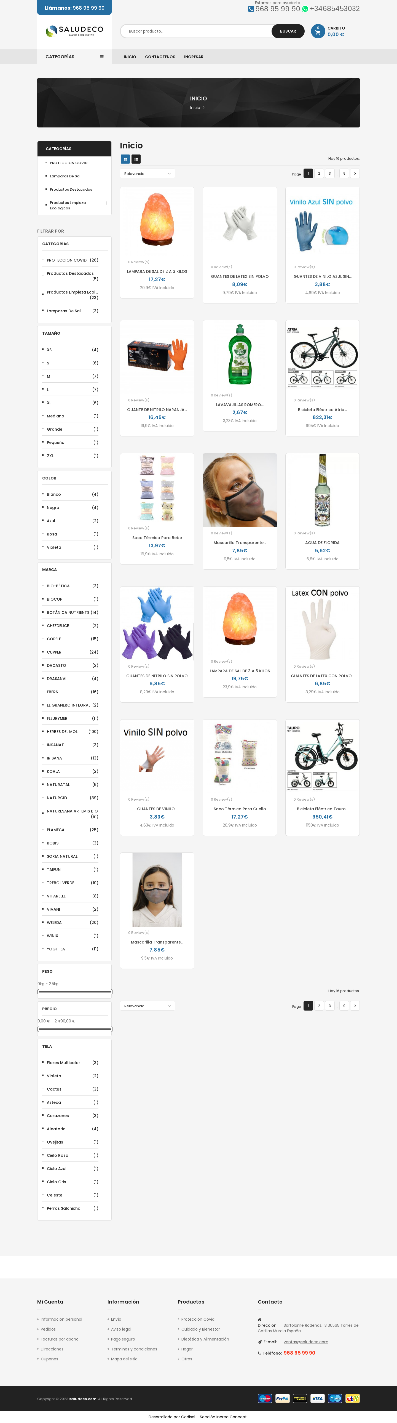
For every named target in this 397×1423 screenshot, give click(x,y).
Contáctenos (160, 57)
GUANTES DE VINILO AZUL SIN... (323, 276)
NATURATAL (72, 784)
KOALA (72, 771)
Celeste (72, 1195)
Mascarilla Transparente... (240, 542)
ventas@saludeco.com (306, 1342)
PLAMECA (72, 830)
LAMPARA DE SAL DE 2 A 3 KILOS (157, 271)
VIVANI (72, 909)
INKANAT (72, 745)
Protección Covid (197, 1319)
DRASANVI (72, 678)
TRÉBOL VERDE (72, 883)
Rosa (72, 534)
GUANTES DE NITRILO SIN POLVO (157, 676)
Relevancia (148, 173)
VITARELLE (72, 896)
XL (72, 403)
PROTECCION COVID (68, 163)
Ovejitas (72, 1142)
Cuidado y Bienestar (200, 1329)
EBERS (72, 692)
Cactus (72, 1089)
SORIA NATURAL (72, 856)
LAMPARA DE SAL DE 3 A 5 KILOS (240, 671)
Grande (72, 429)
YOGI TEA (72, 949)
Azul (72, 521)
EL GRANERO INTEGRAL (72, 705)
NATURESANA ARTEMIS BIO (72, 813)
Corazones (72, 1115)
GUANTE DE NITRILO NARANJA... (157, 409)
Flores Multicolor (72, 1062)
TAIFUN (72, 869)
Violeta (72, 547)
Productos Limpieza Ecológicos (68, 205)
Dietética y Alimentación (205, 1339)
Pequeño (72, 442)
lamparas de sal (65, 176)
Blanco (72, 494)
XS (72, 350)
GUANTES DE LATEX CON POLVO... (322, 676)
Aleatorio (72, 1129)
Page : (297, 174)
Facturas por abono (60, 1339)
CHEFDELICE (72, 625)
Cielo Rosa (72, 1155)
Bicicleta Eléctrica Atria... (322, 409)
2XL (72, 456)
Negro (72, 507)
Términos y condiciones (134, 1349)
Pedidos (48, 1329)
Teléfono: (270, 1353)
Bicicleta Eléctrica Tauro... (322, 809)
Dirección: (267, 1323)
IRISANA (72, 758)
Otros (186, 1359)
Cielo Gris (72, 1182)
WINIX (72, 936)
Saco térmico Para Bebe (157, 537)
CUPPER (72, 652)
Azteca (72, 1102)
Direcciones (52, 1349)
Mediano (72, 416)
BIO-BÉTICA (72, 586)
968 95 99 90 (74, 7)
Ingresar (193, 57)
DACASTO (72, 665)
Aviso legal (121, 1329)
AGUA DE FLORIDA (322, 542)
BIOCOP (72, 599)
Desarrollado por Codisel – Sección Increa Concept (198, 1417)
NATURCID (72, 798)
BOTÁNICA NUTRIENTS (72, 612)
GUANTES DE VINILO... (157, 809)
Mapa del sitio (124, 1359)
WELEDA (72, 922)
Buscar (288, 31)
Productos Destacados (71, 189)
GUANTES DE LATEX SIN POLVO (240, 276)
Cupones (49, 1359)
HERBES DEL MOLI (72, 731)
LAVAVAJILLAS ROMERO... (240, 404)
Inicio (130, 57)
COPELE (72, 639)
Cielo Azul (72, 1168)
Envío (116, 1319)
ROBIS (72, 843)
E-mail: (267, 1342)
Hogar (187, 1349)
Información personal (61, 1319)
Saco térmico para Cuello (240, 809)
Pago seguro (123, 1339)
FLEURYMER (72, 718)
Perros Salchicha (72, 1208)
